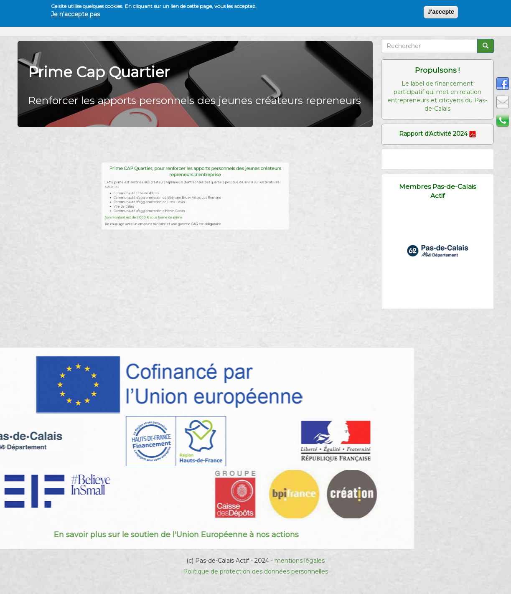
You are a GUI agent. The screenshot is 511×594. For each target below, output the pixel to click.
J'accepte (440, 11)
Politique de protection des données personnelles (255, 571)
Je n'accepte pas (75, 14)
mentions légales (300, 560)
